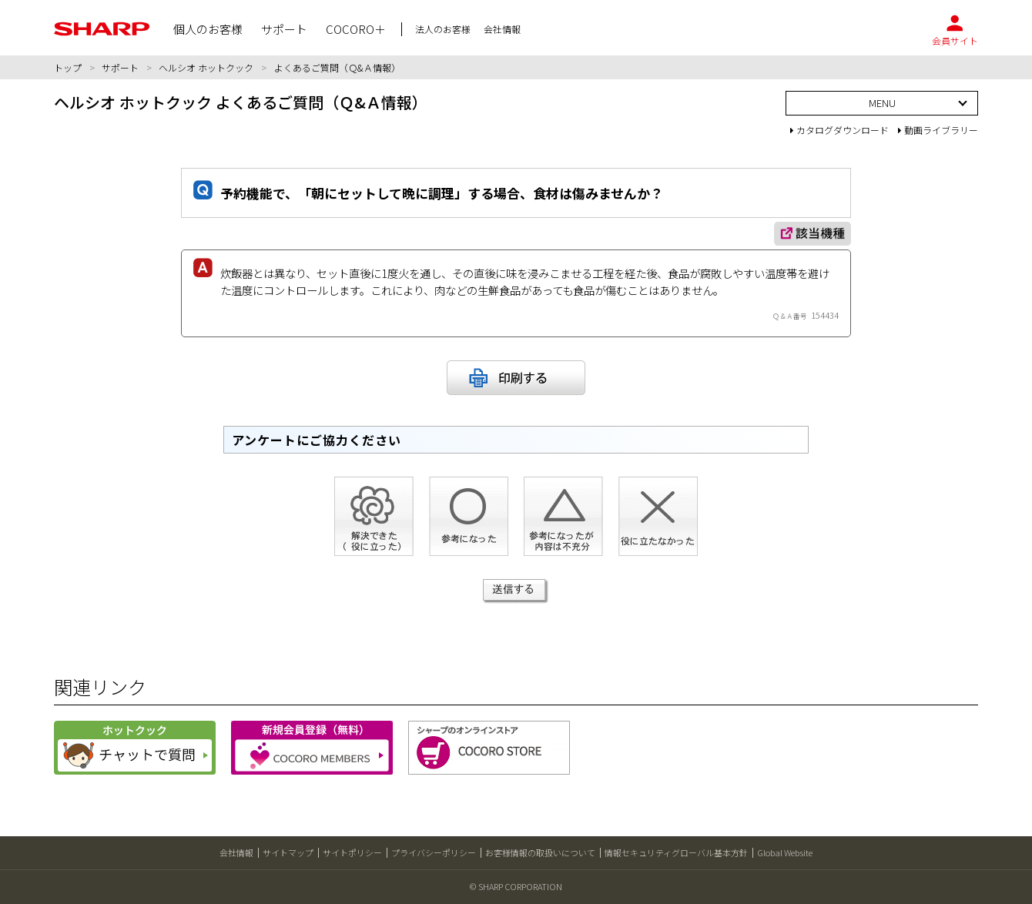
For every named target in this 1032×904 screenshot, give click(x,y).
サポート (120, 67)
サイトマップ (288, 852)
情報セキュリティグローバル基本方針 (676, 852)
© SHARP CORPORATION (516, 886)
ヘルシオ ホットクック (206, 67)
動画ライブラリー (938, 129)
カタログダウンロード (839, 129)
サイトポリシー (352, 852)
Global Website (785, 852)
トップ (68, 67)
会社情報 (236, 852)
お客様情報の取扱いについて (540, 852)
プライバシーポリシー (433, 852)
